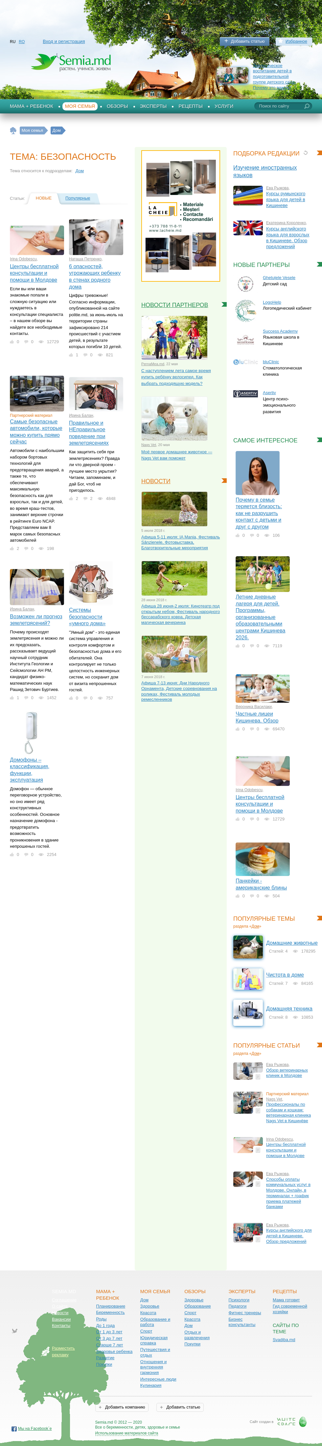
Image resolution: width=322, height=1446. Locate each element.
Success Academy (280, 331)
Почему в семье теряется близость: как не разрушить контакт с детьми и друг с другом (259, 513)
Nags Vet (148, 445)
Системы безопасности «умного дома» (87, 616)
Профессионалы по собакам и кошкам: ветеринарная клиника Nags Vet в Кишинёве (288, 1112)
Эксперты (153, 106)
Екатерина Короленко (286, 223)
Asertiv (269, 392)
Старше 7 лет (109, 1344)
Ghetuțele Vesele (279, 277)
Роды (101, 1318)
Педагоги (238, 1306)
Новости (156, 481)
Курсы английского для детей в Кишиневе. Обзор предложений (289, 1236)
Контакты (61, 1325)
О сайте (60, 1306)
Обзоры (117, 106)
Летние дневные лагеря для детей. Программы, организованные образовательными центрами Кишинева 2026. (260, 617)
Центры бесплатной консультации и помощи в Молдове (34, 273)
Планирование (110, 1306)
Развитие (105, 1357)
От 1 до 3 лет (109, 1331)
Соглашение (64, 1299)
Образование (197, 1306)
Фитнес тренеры (245, 1312)
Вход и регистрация (64, 41)
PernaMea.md (152, 364)
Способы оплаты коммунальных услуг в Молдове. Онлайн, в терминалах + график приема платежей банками (288, 1193)
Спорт (146, 1331)
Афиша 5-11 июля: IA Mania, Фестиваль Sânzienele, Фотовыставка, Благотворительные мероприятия (180, 542)
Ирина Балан (81, 415)
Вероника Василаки (254, 706)
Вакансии (61, 1319)
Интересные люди (158, 1379)
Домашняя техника (289, 1008)
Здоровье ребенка (114, 1351)
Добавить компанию (124, 1407)
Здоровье (149, 1306)
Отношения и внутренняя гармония (153, 1367)
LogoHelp (272, 302)
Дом (80, 170)
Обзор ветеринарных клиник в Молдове (287, 1073)
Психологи (239, 1299)
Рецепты (190, 106)
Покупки (104, 1364)
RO (22, 41)
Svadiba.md (284, 1339)
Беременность (110, 1312)
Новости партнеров (174, 305)
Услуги (224, 106)
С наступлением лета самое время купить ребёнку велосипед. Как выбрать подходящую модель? (176, 377)
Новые (44, 198)
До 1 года (105, 1325)
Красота (148, 1312)
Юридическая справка (154, 1340)
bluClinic (271, 361)
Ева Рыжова (277, 188)
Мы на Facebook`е (35, 1428)
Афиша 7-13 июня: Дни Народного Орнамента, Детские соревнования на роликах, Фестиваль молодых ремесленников (179, 691)
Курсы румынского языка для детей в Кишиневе (285, 199)
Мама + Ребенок (31, 106)
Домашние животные (292, 943)
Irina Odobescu (23, 259)
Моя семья (80, 106)
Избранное (296, 41)
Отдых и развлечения (197, 1335)
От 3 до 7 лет (109, 1338)
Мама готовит (286, 1299)
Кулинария (151, 1385)
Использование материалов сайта (126, 1433)
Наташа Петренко (85, 259)
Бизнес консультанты (242, 1322)
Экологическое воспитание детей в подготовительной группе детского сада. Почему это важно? (274, 76)
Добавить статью (248, 41)
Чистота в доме (285, 975)
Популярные (77, 198)
